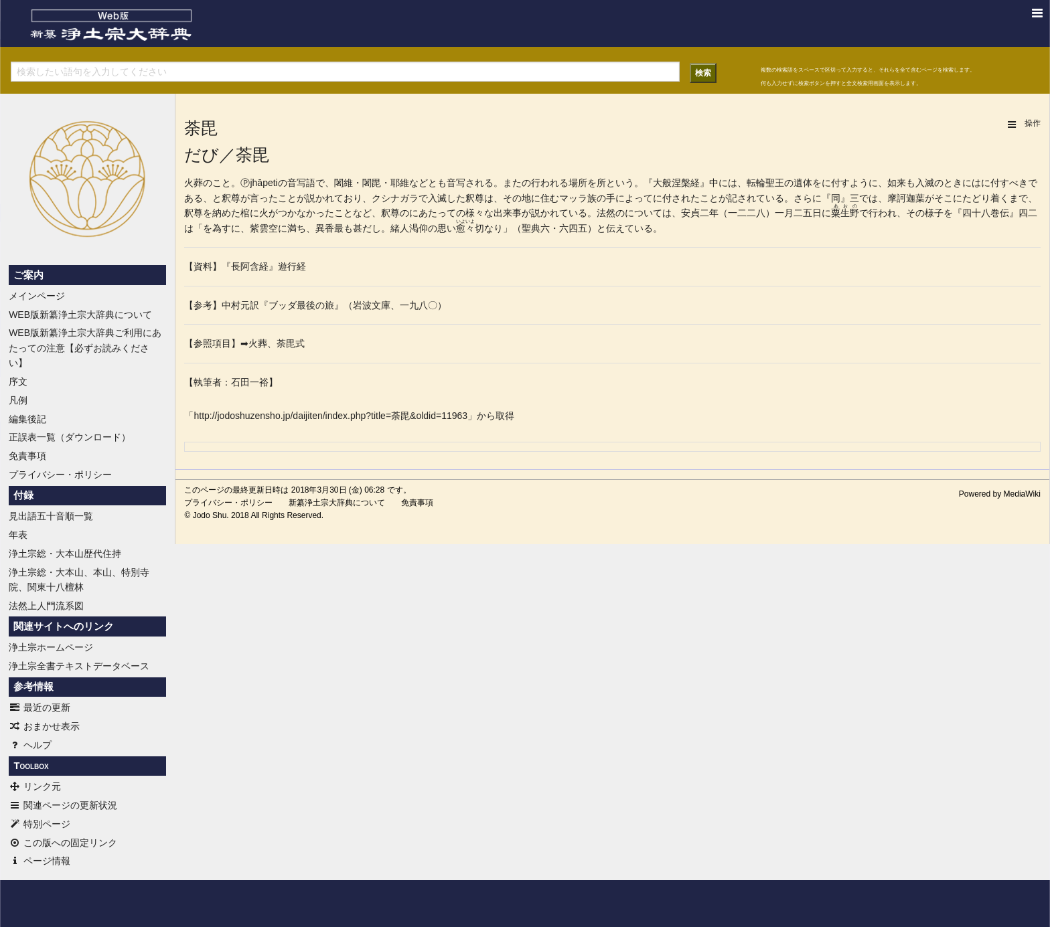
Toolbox (30, 765)
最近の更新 (39, 707)
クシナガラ (395, 198)
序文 (18, 381)
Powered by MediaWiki (1000, 494)
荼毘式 (291, 343)
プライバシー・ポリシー (60, 474)
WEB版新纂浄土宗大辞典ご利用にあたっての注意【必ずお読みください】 (85, 347)
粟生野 (845, 212)
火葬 (193, 182)
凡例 (18, 400)
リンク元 (35, 786)
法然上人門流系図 (46, 605)
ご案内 (28, 275)
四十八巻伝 (985, 212)
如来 (896, 182)
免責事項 (27, 455)
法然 (606, 212)
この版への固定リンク (63, 842)
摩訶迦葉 (906, 198)
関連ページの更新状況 (63, 805)
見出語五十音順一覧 (51, 516)
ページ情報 (39, 860)
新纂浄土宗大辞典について (337, 502)
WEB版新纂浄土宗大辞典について (80, 314)
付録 (23, 495)
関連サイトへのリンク (63, 626)
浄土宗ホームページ (51, 647)
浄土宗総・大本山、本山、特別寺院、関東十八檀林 (79, 579)
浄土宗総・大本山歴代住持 (65, 553)
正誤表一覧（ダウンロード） (70, 437)
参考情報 (33, 686)
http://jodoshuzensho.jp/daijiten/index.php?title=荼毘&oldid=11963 (330, 415)
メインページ (37, 295)
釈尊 (231, 198)
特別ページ (39, 824)
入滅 (924, 182)
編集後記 (27, 419)
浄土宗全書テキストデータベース (79, 666)
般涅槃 (676, 182)
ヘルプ (30, 745)
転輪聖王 (765, 182)
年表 (18, 534)
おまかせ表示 (44, 726)
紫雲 (259, 228)
